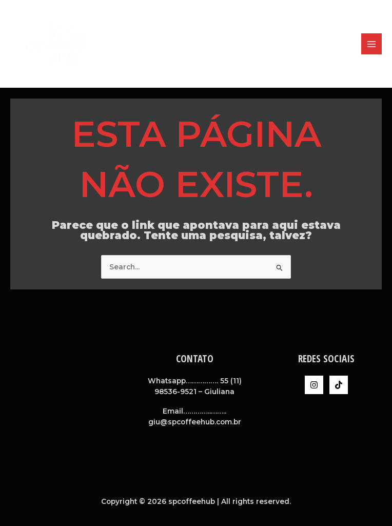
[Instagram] (314, 385)
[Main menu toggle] (371, 43)
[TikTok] (338, 385)
